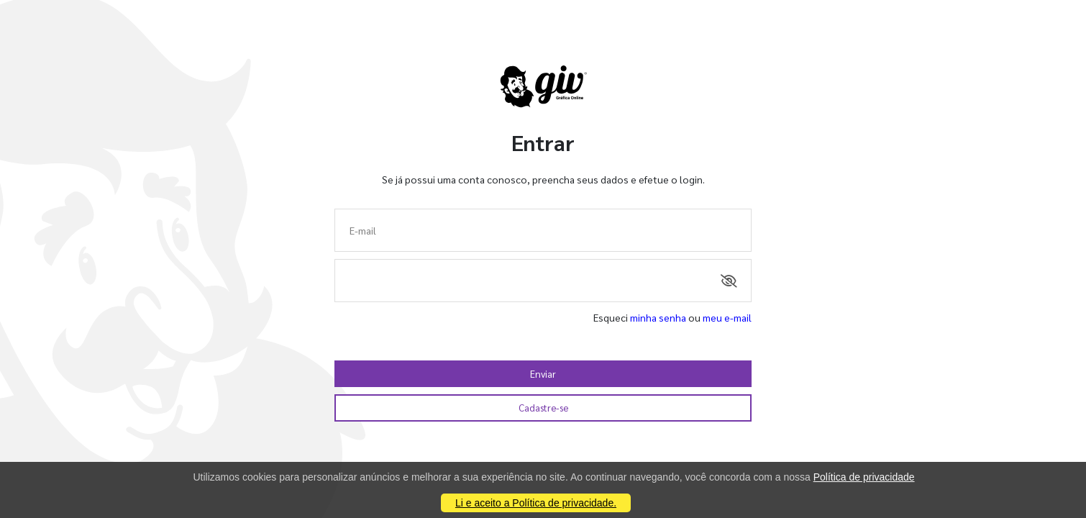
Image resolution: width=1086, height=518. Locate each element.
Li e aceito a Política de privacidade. (535, 503)
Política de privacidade (864, 477)
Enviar (543, 374)
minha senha (658, 317)
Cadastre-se (543, 407)
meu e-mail (727, 317)
